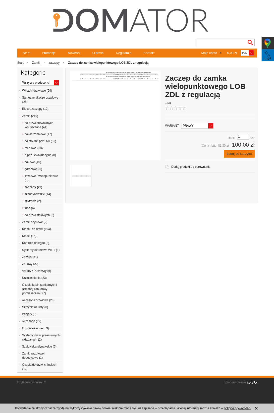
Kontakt (149, 53)
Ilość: (231, 138)
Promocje (48, 53)
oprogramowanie (235, 382)
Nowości (74, 53)
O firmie (98, 53)
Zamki (36, 62)
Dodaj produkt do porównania (191, 167)
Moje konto (209, 53)
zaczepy (54, 62)
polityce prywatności (237, 408)
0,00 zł (232, 53)
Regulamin (123, 53)
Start (26, 53)
